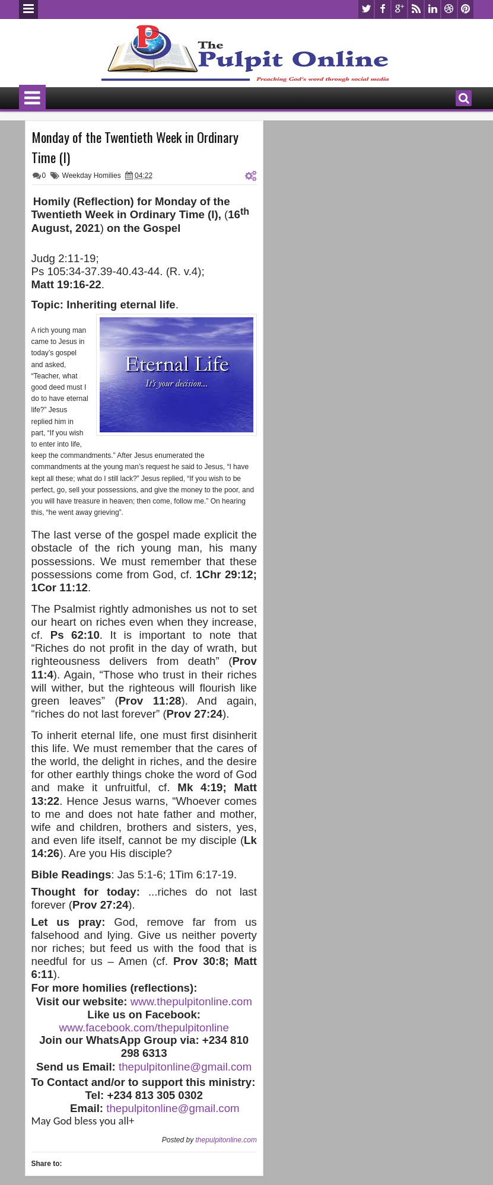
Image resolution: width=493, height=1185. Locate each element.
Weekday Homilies (91, 175)
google (399, 9)
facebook (382, 9)
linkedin (432, 9)
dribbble (449, 9)
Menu (28, 9)
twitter (366, 9)
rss (416, 9)
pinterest (465, 9)
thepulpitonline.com (225, 1140)
